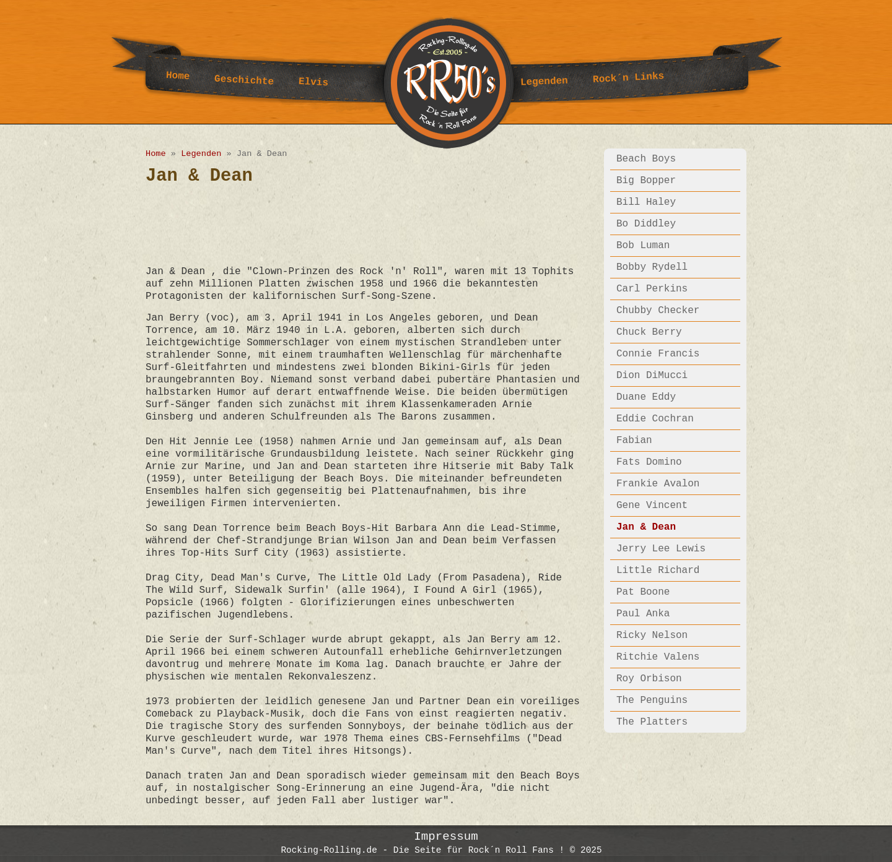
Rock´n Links (629, 78)
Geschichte (244, 80)
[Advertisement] (371, 224)
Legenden (544, 82)
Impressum (446, 835)
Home (177, 76)
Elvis (314, 82)
